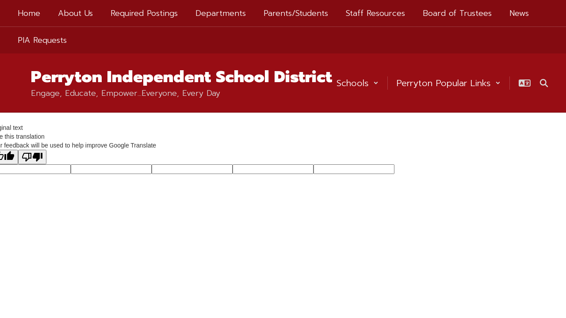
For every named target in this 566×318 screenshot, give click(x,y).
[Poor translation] (32, 157)
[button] (358, 83)
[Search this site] (543, 83)
